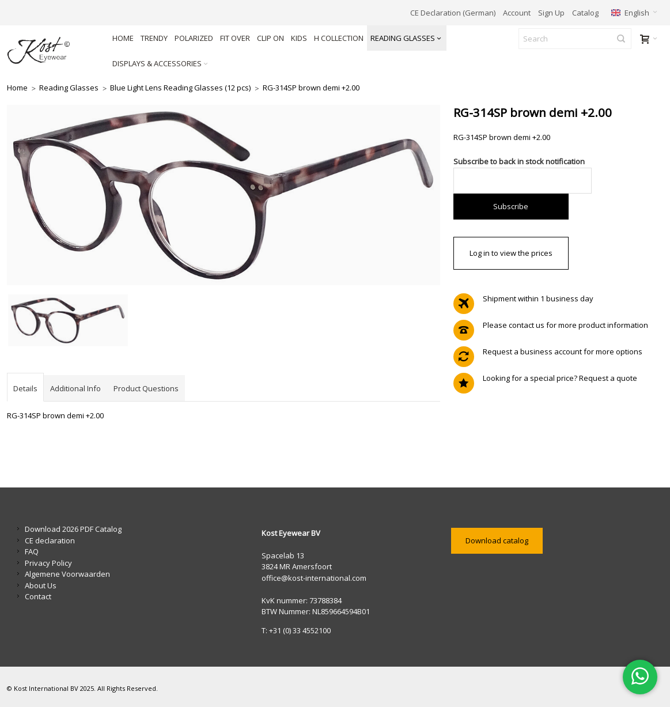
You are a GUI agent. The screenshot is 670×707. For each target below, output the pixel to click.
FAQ (32, 551)
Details (25, 388)
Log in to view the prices (511, 253)
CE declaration (50, 540)
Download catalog (496, 540)
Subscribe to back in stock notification (519, 161)
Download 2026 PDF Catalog (73, 529)
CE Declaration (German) (452, 12)
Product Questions (146, 388)
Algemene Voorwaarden (67, 574)
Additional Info (75, 388)
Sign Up (551, 12)
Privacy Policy (48, 563)
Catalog (585, 12)
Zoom (223, 195)
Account (517, 12)
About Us (40, 585)
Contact (38, 596)
